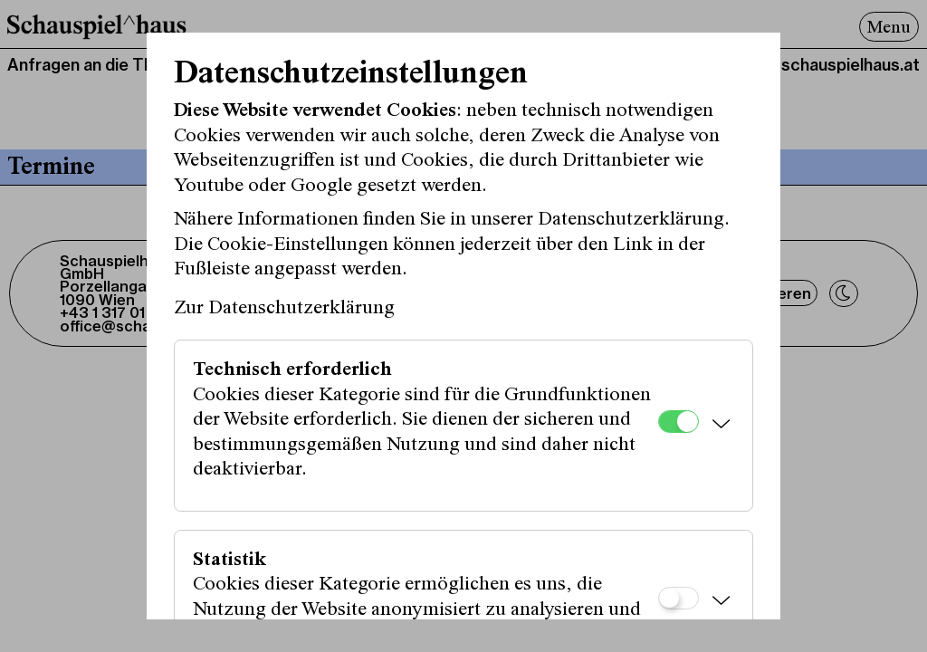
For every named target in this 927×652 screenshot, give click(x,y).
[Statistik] (678, 598)
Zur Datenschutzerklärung (284, 309)
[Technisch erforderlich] (678, 421)
